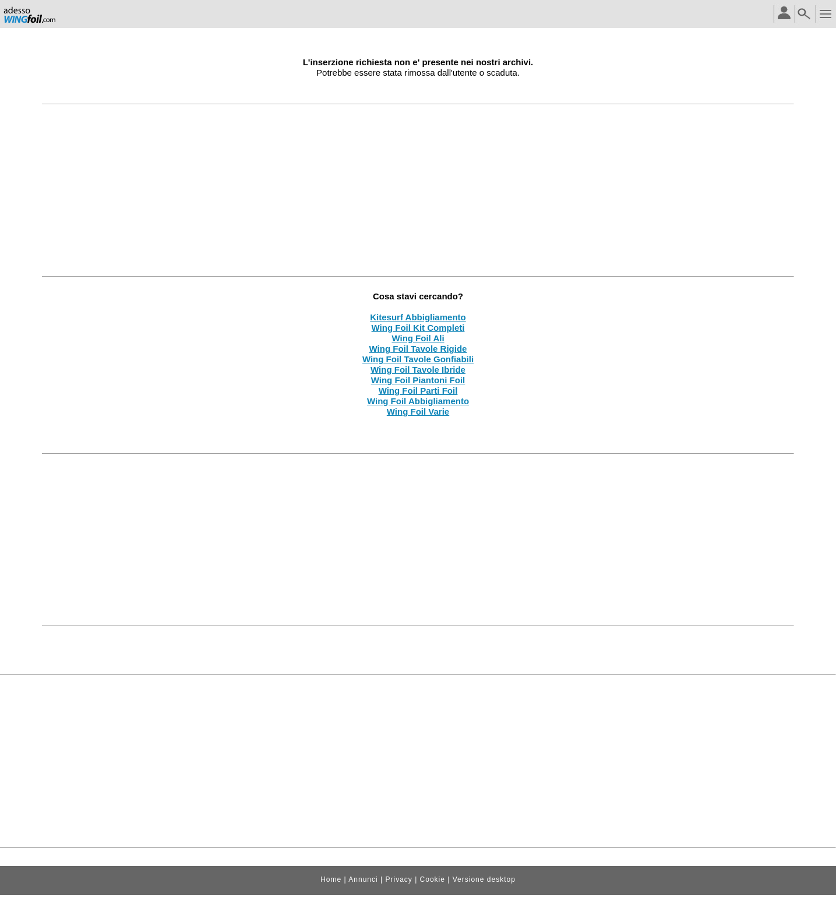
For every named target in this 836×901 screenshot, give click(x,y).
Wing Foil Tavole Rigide (418, 349)
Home (330, 879)
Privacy (398, 879)
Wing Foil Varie (418, 411)
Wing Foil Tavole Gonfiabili (418, 359)
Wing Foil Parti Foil (418, 390)
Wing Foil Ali (417, 338)
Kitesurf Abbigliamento (417, 317)
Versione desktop (484, 879)
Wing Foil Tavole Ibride (418, 369)
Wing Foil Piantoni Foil (418, 380)
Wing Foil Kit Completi (418, 328)
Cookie (432, 879)
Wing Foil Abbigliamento (418, 401)
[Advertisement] (418, 189)
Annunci (363, 879)
